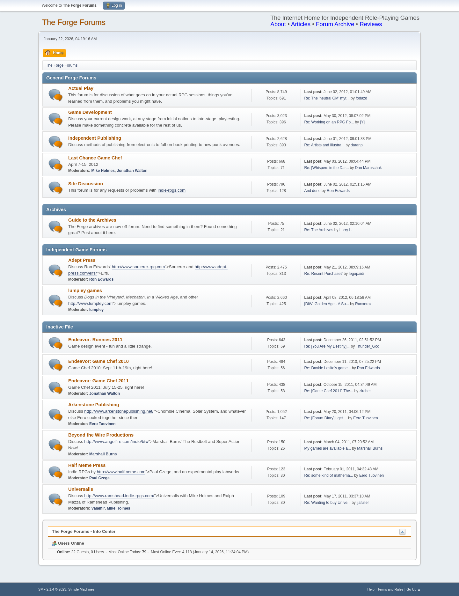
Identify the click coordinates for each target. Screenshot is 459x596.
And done (312, 190)
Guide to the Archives (92, 220)
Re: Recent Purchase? (323, 273)
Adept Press (82, 260)
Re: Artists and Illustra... (324, 145)
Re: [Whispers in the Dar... (326, 168)
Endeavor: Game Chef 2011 (98, 380)
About (278, 24)
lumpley (96, 309)
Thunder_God (367, 346)
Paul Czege (99, 478)
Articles (300, 24)
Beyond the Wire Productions (101, 435)
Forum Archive (335, 24)
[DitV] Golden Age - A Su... (326, 304)
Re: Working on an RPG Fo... (329, 122)
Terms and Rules (391, 589)
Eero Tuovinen (102, 424)
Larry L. (346, 230)
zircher (365, 391)
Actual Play (80, 88)
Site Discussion (85, 183)
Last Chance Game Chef (95, 157)
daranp (356, 145)
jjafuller (363, 502)
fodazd (361, 98)
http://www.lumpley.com (90, 303)
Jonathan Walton (132, 170)
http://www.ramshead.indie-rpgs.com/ (119, 495)
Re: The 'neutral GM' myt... (326, 98)
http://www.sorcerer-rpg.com (138, 266)
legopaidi (356, 273)
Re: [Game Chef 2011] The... (328, 391)
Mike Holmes (103, 170)
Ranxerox (363, 304)
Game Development (90, 112)
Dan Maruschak (368, 168)
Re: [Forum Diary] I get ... (325, 418)
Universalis (80, 489)
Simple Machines (81, 589)
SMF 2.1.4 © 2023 (52, 589)
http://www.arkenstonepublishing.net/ (118, 411)
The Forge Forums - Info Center (83, 531)
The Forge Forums (74, 22)
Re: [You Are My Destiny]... (327, 346)
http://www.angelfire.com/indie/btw (116, 441)
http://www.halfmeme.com (121, 471)
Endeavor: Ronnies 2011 (95, 339)
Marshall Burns (103, 454)
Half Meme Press (87, 465)
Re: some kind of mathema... (328, 475)
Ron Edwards (338, 190)
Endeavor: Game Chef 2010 (98, 361)
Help (371, 589)
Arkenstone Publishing (93, 404)
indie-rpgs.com (172, 190)
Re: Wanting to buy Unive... (327, 502)
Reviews (371, 24)
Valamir (98, 508)
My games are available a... (327, 448)
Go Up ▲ (413, 589)
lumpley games (85, 290)
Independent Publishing (94, 138)
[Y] (362, 122)
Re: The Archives (318, 230)
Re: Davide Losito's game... (327, 368)
